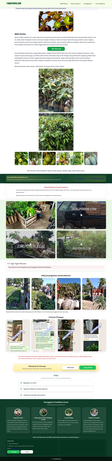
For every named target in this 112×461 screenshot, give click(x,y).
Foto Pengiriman (100, 3)
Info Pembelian (81, 178)
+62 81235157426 (15, 448)
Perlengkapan (88, 3)
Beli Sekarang (56, 49)
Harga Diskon (88, 367)
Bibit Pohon (64, 3)
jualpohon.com (57, 459)
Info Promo (70, 367)
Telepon (27, 451)
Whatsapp (13, 451)
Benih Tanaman (76, 3)
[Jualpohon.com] (13, 3)
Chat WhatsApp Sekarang (97, 178)
